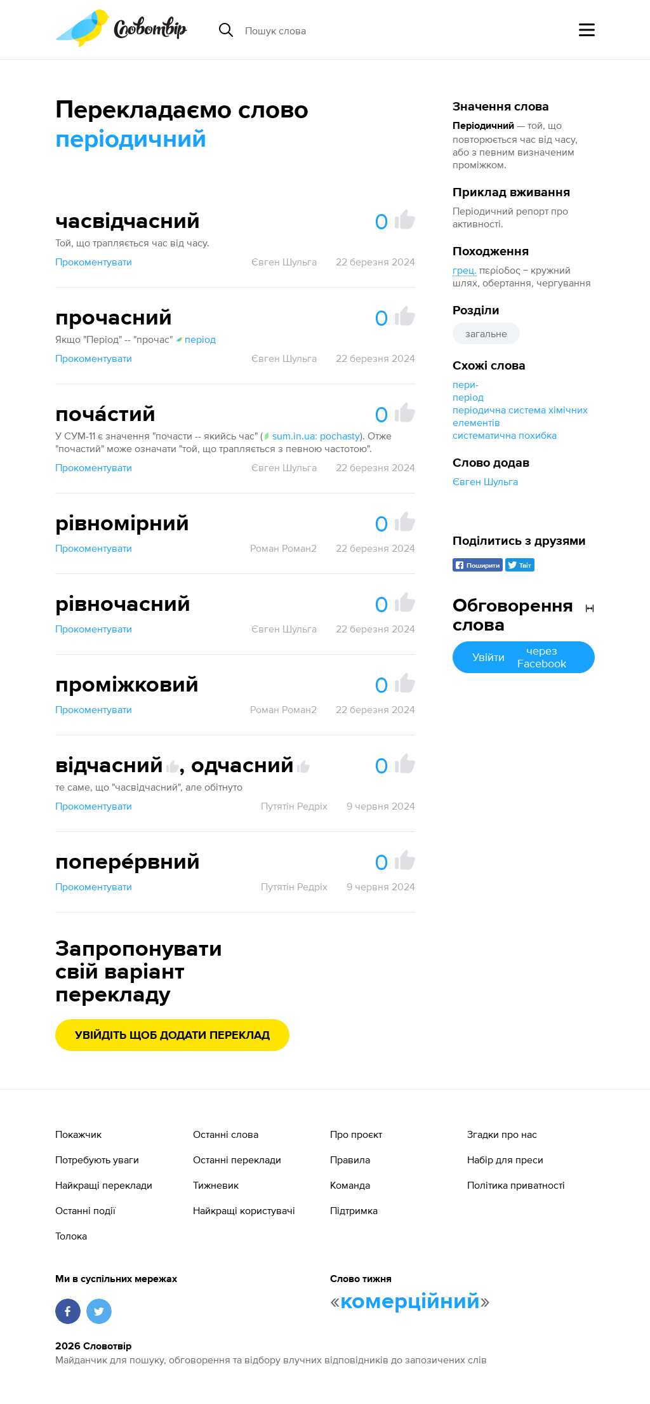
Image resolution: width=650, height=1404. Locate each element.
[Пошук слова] (343, 30)
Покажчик (78, 1134)
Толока (71, 1235)
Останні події (85, 1210)
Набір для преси (505, 1159)
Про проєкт (356, 1134)
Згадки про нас (502, 1134)
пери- (466, 384)
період (468, 397)
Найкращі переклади (103, 1185)
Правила (350, 1159)
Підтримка (354, 1210)
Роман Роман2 (283, 548)
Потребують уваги (97, 1159)
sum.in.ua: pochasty (311, 435)
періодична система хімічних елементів (520, 416)
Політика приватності (516, 1185)
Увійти (523, 657)
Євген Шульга (485, 481)
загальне (486, 333)
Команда (350, 1185)
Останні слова (225, 1134)
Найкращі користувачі (244, 1210)
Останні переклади (237, 1159)
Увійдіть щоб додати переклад (172, 1035)
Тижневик (216, 1185)
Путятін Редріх (294, 806)
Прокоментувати (93, 261)
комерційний (410, 1301)
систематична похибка (505, 435)
